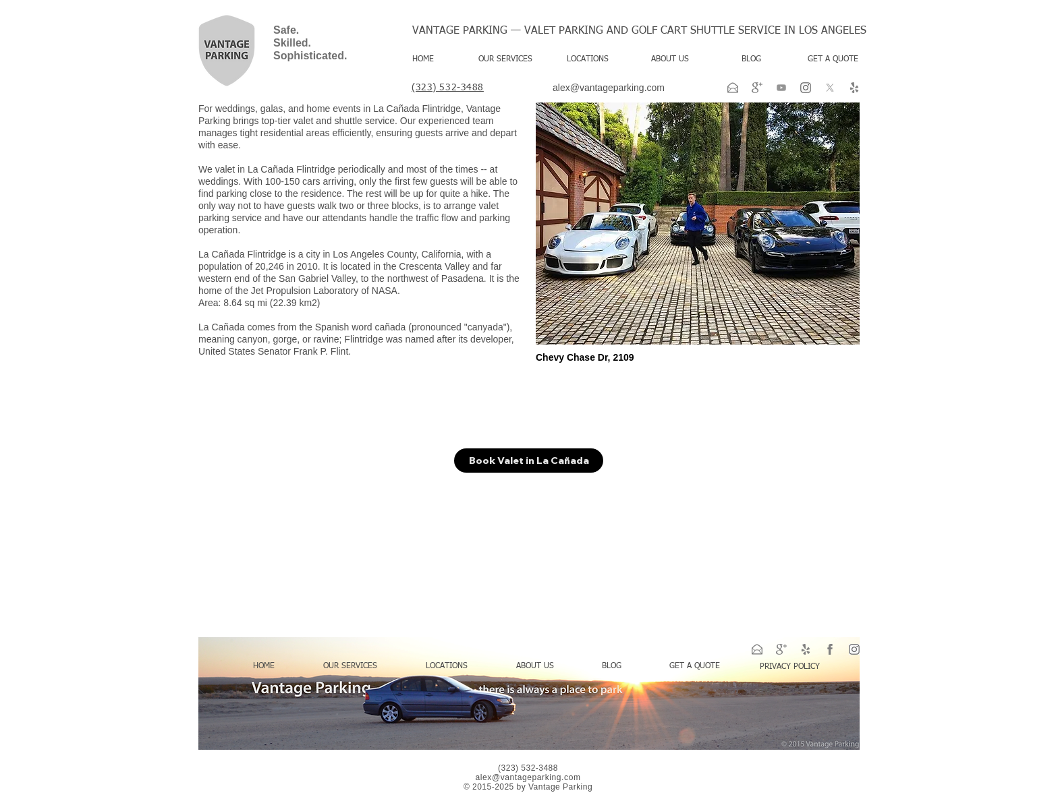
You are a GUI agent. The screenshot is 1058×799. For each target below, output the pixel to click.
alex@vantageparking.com (609, 87)
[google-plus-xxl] (757, 87)
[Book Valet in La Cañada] (528, 460)
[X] (830, 87)
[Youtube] (781, 87)
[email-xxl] (732, 87)
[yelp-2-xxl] (854, 87)
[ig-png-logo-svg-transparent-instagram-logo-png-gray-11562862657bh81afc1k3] (805, 87)
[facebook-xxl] (830, 649)
